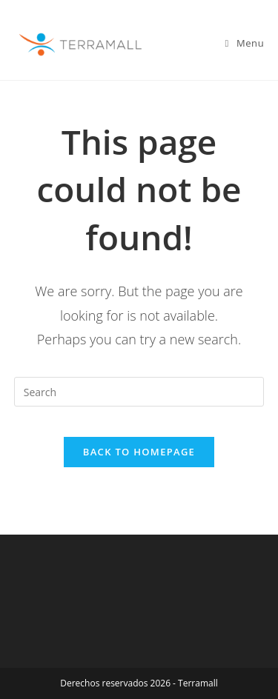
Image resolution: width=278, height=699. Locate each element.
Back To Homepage (139, 451)
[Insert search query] (139, 392)
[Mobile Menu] (245, 43)
